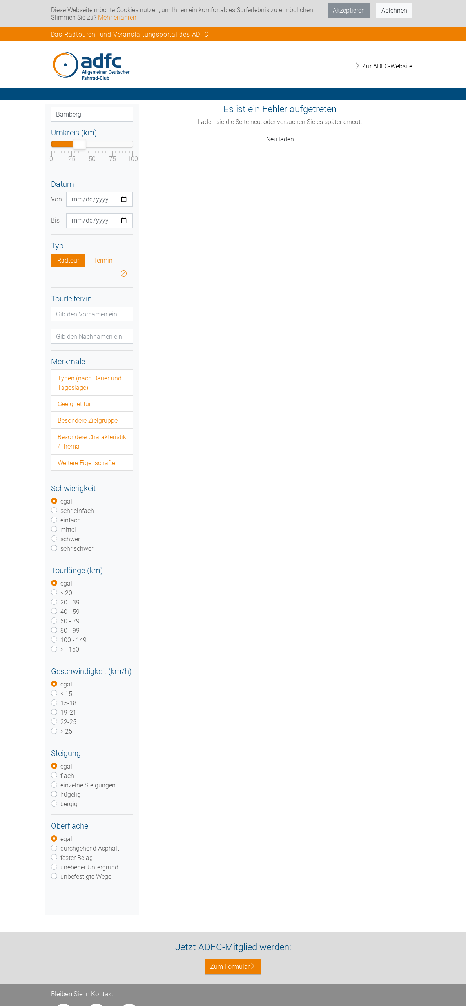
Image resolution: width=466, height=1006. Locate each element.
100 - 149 (73, 640)
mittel (68, 529)
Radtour (68, 260)
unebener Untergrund (89, 867)
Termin (102, 260)
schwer (70, 539)
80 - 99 (70, 630)
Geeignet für (74, 404)
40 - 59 (70, 611)
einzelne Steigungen (88, 785)
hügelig (70, 794)
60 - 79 (70, 621)
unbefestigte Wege (85, 876)
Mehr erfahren (117, 17)
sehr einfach (77, 511)
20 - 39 (70, 602)
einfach (70, 520)
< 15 (66, 693)
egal (66, 501)
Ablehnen (394, 10)
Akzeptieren (349, 10)
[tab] (92, 382)
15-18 (68, 703)
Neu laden (280, 139)
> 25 (66, 731)
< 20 (66, 593)
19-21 (68, 712)
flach (67, 776)
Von (56, 199)
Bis (55, 220)
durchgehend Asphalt (89, 848)
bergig (69, 804)
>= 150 (69, 649)
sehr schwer (76, 548)
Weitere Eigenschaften (88, 463)
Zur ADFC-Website (383, 66)
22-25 (68, 722)
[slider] (79, 144)
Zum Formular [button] (233, 966)
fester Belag (76, 858)
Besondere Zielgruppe (88, 420)
